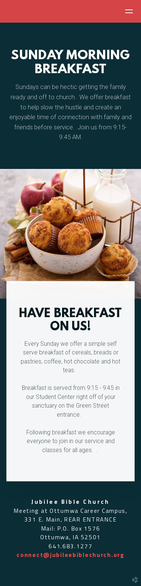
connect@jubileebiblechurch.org (70, 554)
